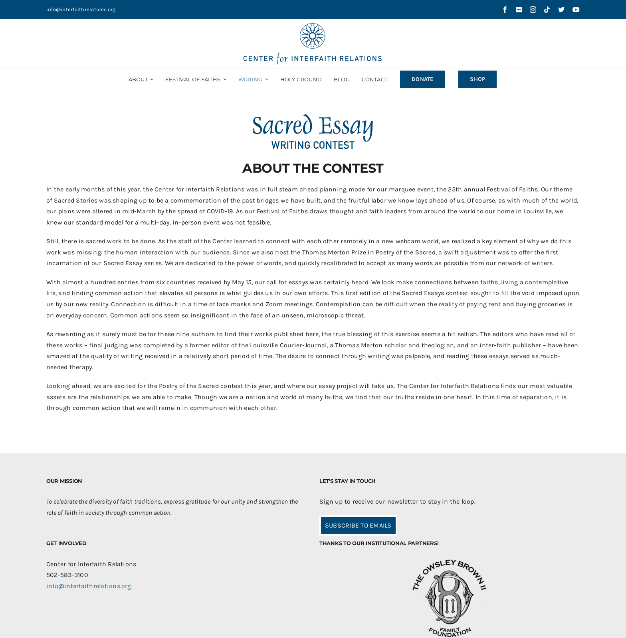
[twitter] (561, 9)
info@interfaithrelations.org (81, 9)
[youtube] (576, 9)
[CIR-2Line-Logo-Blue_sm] (313, 26)
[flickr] (519, 9)
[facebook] (505, 9)
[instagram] (533, 9)
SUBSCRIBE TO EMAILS (358, 525)
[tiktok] (547, 9)
